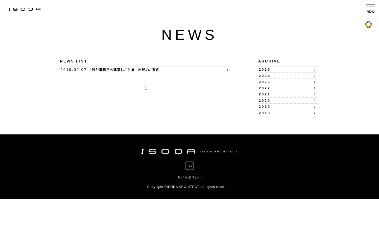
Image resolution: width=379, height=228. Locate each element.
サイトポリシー (190, 206)
